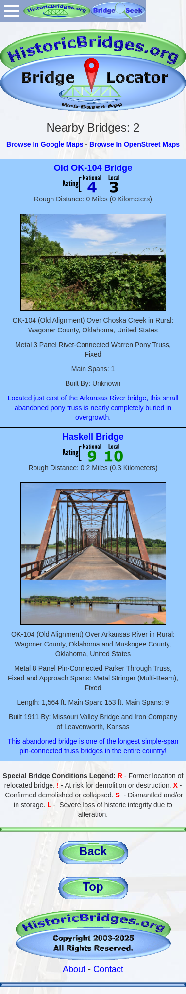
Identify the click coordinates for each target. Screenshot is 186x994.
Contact (108, 969)
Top (93, 886)
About (74, 969)
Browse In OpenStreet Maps (134, 144)
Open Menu (11, 11)
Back (93, 851)
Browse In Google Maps (45, 144)
